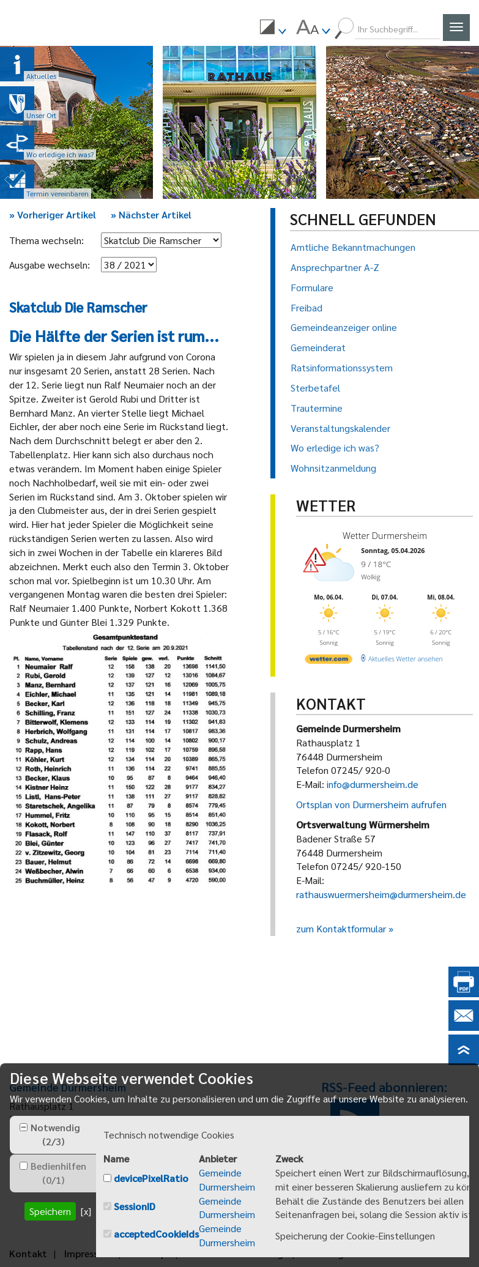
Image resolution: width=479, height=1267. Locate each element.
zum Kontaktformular (341, 928)
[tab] (53, 1135)
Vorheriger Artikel (52, 214)
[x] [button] (86, 1211)
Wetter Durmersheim (382, 535)
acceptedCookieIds (156, 1233)
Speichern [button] (50, 1211)
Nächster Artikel (151, 214)
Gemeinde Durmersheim (227, 1179)
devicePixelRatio (151, 1178)
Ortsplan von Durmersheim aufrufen (371, 804)
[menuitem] (273, 29)
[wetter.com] (328, 657)
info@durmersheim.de (372, 784)
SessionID (134, 1206)
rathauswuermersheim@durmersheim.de (381, 894)
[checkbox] (24, 1127)
